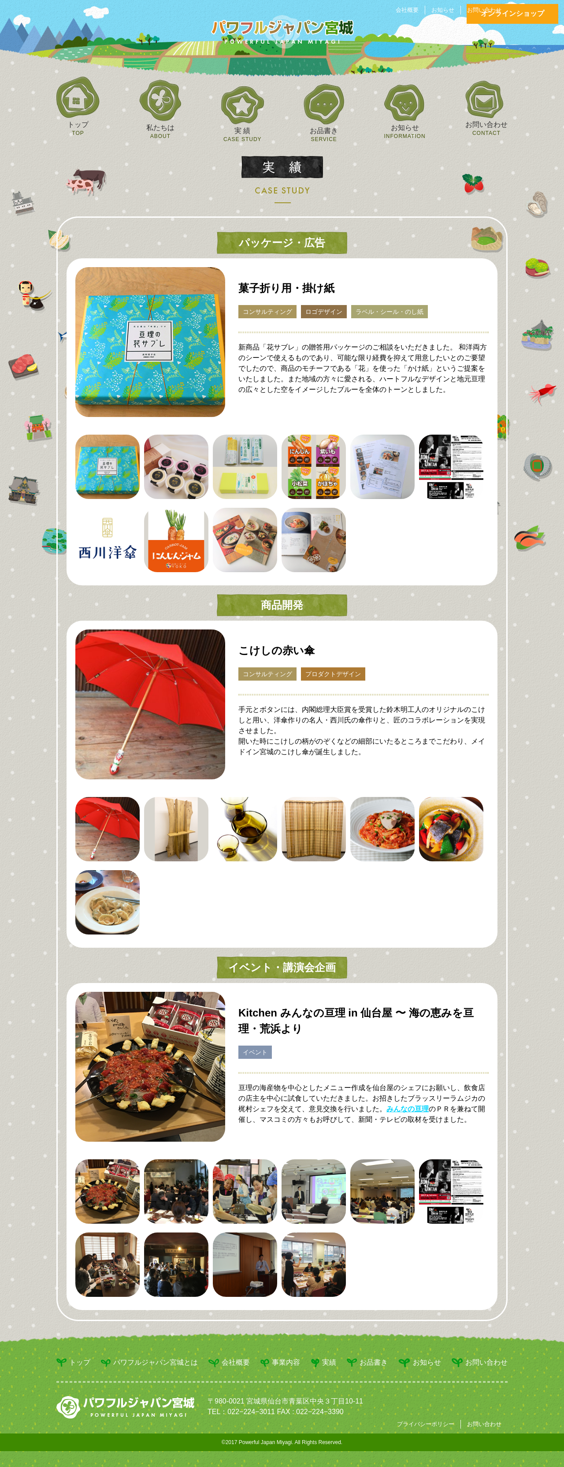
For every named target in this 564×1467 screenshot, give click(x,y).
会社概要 (407, 10)
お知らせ (442, 10)
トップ (73, 1363)
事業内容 (280, 1363)
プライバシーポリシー (425, 1424)
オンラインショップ (512, 13)
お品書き (367, 1363)
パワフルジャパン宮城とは (149, 1363)
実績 (323, 1363)
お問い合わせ (484, 10)
